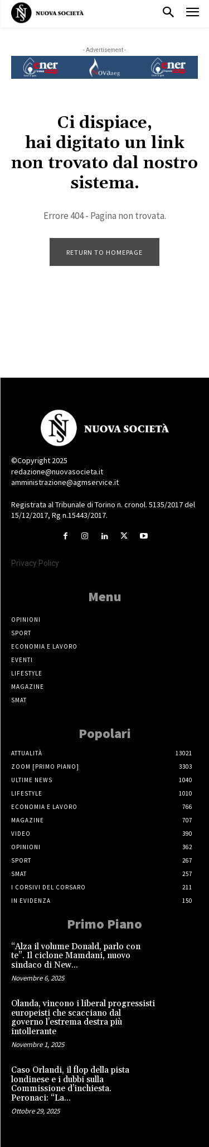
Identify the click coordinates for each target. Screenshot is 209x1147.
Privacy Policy (35, 563)
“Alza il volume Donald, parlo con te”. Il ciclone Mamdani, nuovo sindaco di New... (75, 955)
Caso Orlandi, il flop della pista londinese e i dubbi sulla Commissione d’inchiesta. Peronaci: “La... (70, 1084)
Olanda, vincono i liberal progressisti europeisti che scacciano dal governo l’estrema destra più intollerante (83, 1017)
